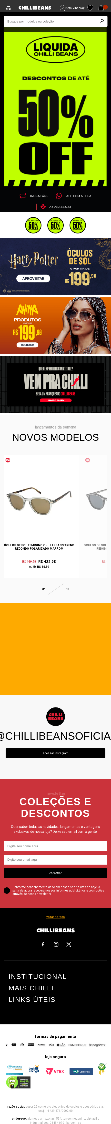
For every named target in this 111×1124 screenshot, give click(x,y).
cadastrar (55, 866)
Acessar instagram (56, 746)
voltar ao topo (55, 909)
